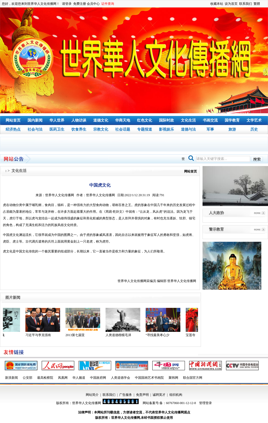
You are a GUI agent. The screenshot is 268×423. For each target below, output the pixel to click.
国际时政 (166, 120)
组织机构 (175, 395)
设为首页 (231, 4)
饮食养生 (78, 129)
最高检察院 (45, 378)
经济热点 (13, 129)
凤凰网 (63, 378)
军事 (210, 129)
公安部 (27, 378)
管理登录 (205, 403)
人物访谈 (78, 120)
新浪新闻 (11, 378)
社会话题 (122, 129)
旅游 (232, 129)
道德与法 (188, 129)
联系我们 (245, 4)
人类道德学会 (120, 378)
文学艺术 (254, 120)
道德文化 (100, 120)
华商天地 (122, 120)
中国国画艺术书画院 (149, 378)
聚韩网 (173, 378)
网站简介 (92, 395)
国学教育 (232, 120)
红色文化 (144, 120)
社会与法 (35, 129)
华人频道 (78, 378)
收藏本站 (216, 4)
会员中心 (93, 4)
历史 (254, 129)
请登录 (67, 4)
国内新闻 (35, 120)
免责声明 (142, 395)
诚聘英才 (159, 395)
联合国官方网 (192, 378)
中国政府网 (98, 378)
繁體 (257, 4)
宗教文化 (100, 129)
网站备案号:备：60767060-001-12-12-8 (169, 403)
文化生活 (188, 120)
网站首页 (13, 120)
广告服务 (125, 395)
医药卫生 (56, 129)
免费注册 (79, 4)
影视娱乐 (166, 129)
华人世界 (56, 120)
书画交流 (210, 120)
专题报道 (144, 129)
